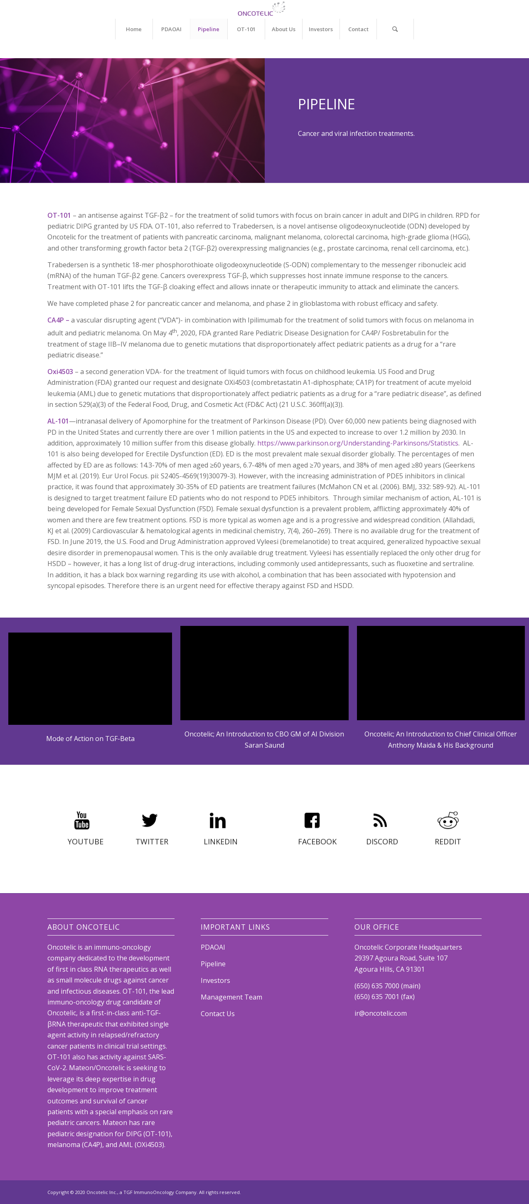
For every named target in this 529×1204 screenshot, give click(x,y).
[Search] (395, 29)
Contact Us (218, 1013)
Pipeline (213, 963)
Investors (215, 980)
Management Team (231, 997)
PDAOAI (213, 947)
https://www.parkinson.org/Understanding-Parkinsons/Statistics (357, 443)
